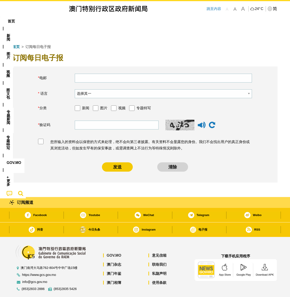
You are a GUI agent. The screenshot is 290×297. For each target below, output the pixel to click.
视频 (122, 94)
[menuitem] (37, 21)
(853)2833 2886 (33, 275)
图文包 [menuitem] (88, 21)
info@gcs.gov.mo (34, 268)
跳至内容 (214, 9)
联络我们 (159, 251)
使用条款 (159, 269)
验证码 (44, 111)
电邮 (43, 64)
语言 (43, 80)
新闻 (85, 94)
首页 (16, 33)
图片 (103, 94)
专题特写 (143, 94)
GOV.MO (114, 241)
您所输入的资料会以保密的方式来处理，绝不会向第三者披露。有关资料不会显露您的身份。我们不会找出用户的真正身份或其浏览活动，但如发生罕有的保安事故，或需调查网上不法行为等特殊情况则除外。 (150, 131)
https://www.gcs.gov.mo (39, 261)
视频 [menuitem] (70, 21)
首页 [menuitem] (20, 21)
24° (259, 9)
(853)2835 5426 (65, 275)
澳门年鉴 (114, 260)
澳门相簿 (114, 269)
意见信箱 (159, 241)
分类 (43, 94)
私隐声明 (159, 260)
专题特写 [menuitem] (133, 21)
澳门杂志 (114, 251)
